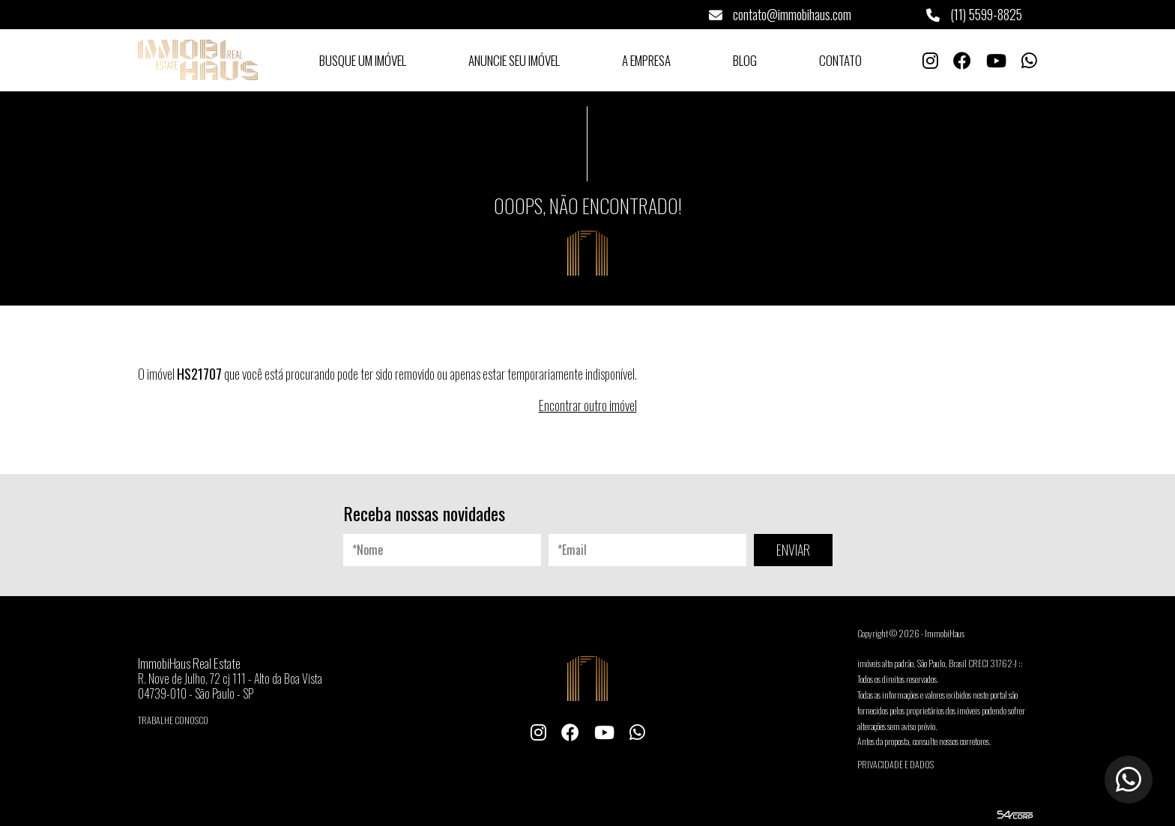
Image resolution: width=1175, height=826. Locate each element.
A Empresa (646, 60)
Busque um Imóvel (362, 60)
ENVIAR (793, 549)
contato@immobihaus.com (780, 14)
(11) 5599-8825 (974, 14)
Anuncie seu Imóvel (514, 60)
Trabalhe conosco (173, 720)
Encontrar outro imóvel (588, 405)
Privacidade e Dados (895, 764)
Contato (840, 60)
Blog (745, 60)
